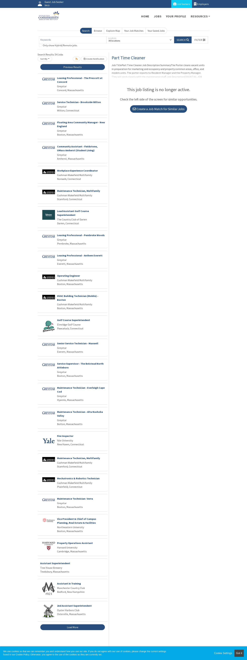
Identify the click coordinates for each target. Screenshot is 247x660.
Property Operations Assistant (75, 543)
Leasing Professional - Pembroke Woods (81, 235)
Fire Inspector (65, 436)
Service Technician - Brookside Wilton (79, 102)
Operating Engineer (68, 275)
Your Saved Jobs (156, 30)
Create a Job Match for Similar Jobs (158, 109)
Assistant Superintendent (55, 563)
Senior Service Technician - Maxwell (77, 343)
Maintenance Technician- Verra (75, 498)
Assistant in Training (69, 583)
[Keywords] (72, 39)
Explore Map (113, 30)
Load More (72, 627)
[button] (200, 39)
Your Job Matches (133, 30)
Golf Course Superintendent (73, 320)
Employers (201, 4)
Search (86, 30)
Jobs (157, 16)
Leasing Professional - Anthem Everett (79, 255)
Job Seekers (181, 4)
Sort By (43, 58)
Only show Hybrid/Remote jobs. (60, 45)
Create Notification (94, 58)
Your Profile (176, 16)
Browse (98, 30)
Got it (239, 653)
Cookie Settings (223, 653)
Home (145, 16)
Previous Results (72, 67)
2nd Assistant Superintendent (74, 605)
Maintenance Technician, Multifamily (78, 190)
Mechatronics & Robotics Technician (78, 478)
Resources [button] (199, 16)
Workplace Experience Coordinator (77, 170)
